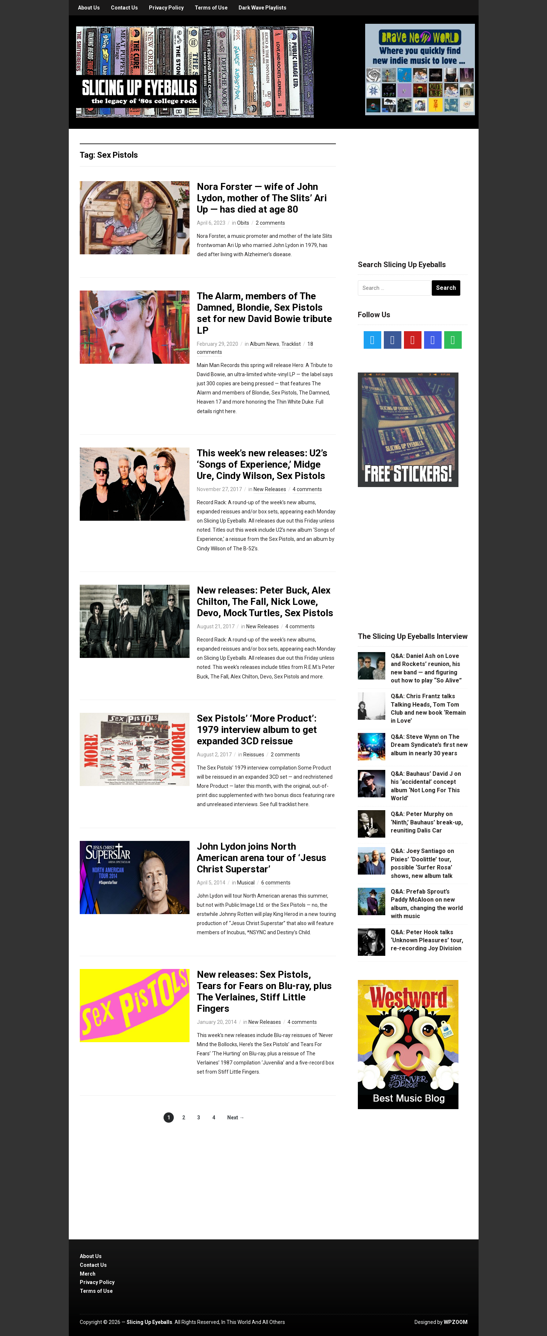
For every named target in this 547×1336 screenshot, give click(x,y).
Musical (246, 883)
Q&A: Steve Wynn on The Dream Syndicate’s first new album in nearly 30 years (429, 745)
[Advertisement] (413, 185)
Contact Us (124, 8)
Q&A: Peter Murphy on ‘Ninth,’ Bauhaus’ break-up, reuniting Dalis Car (427, 822)
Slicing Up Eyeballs (149, 1322)
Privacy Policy (166, 8)
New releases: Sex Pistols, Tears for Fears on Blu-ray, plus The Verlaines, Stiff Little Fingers (264, 991)
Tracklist (291, 344)
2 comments (270, 223)
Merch (87, 1274)
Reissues (253, 754)
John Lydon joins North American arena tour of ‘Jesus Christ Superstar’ (261, 858)
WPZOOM (456, 1322)
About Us (89, 8)
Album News (264, 344)
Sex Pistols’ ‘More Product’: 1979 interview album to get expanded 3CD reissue (257, 729)
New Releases (270, 489)
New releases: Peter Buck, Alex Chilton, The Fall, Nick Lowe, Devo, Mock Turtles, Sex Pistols (265, 601)
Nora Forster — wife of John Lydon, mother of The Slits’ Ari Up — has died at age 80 (262, 198)
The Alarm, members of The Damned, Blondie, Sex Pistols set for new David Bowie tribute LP (264, 313)
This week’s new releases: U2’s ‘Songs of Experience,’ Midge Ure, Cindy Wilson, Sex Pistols (262, 464)
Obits (243, 223)
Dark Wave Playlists (262, 8)
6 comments (276, 883)
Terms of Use (211, 8)
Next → (235, 1117)
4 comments (307, 489)
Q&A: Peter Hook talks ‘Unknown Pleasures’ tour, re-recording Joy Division (427, 940)
